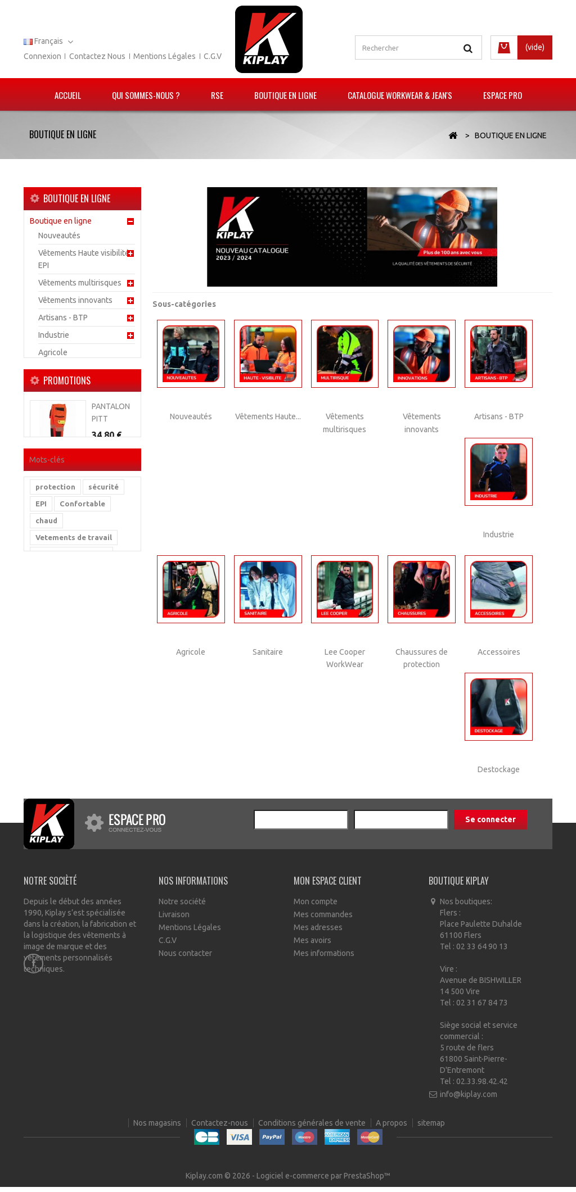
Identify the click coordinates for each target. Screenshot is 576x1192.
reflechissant (59, 763)
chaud (46, 678)
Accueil (68, 95)
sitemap (431, 1163)
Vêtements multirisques (80, 286)
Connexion (42, 56)
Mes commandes (323, 921)
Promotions (67, 483)
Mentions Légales (190, 934)
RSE (217, 95)
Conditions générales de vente (312, 1163)
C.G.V (213, 56)
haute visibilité (62, 746)
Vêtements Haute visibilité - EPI (86, 263)
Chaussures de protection (83, 408)
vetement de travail (71, 712)
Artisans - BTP (63, 321)
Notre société (182, 908)
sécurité (103, 645)
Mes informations (324, 959)
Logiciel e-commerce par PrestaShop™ (323, 1180)
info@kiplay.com (468, 1100)
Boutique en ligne (285, 95)
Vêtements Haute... (268, 416)
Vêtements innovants (75, 304)
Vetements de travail (73, 695)
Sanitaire (53, 373)
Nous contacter (185, 959)
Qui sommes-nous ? (146, 95)
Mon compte (316, 908)
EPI (41, 661)
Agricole (53, 356)
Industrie (53, 338)
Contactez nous (97, 56)
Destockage (59, 443)
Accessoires (59, 425)
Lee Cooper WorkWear (78, 391)
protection (55, 645)
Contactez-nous (220, 1163)
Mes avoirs (312, 946)
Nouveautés (59, 239)
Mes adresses (318, 934)
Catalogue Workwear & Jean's (400, 95)
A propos (392, 1163)
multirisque (56, 729)
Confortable (82, 661)
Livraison (174, 921)
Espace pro (502, 95)
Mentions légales (164, 56)
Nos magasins (158, 1163)
